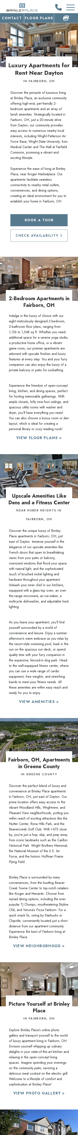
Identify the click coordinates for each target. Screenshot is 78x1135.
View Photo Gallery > (39, 1093)
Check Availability (39, 235)
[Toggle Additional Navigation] (66, 7)
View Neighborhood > (39, 946)
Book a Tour (39, 220)
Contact (12, 18)
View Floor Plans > (39, 438)
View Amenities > (39, 701)
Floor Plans (39, 18)
